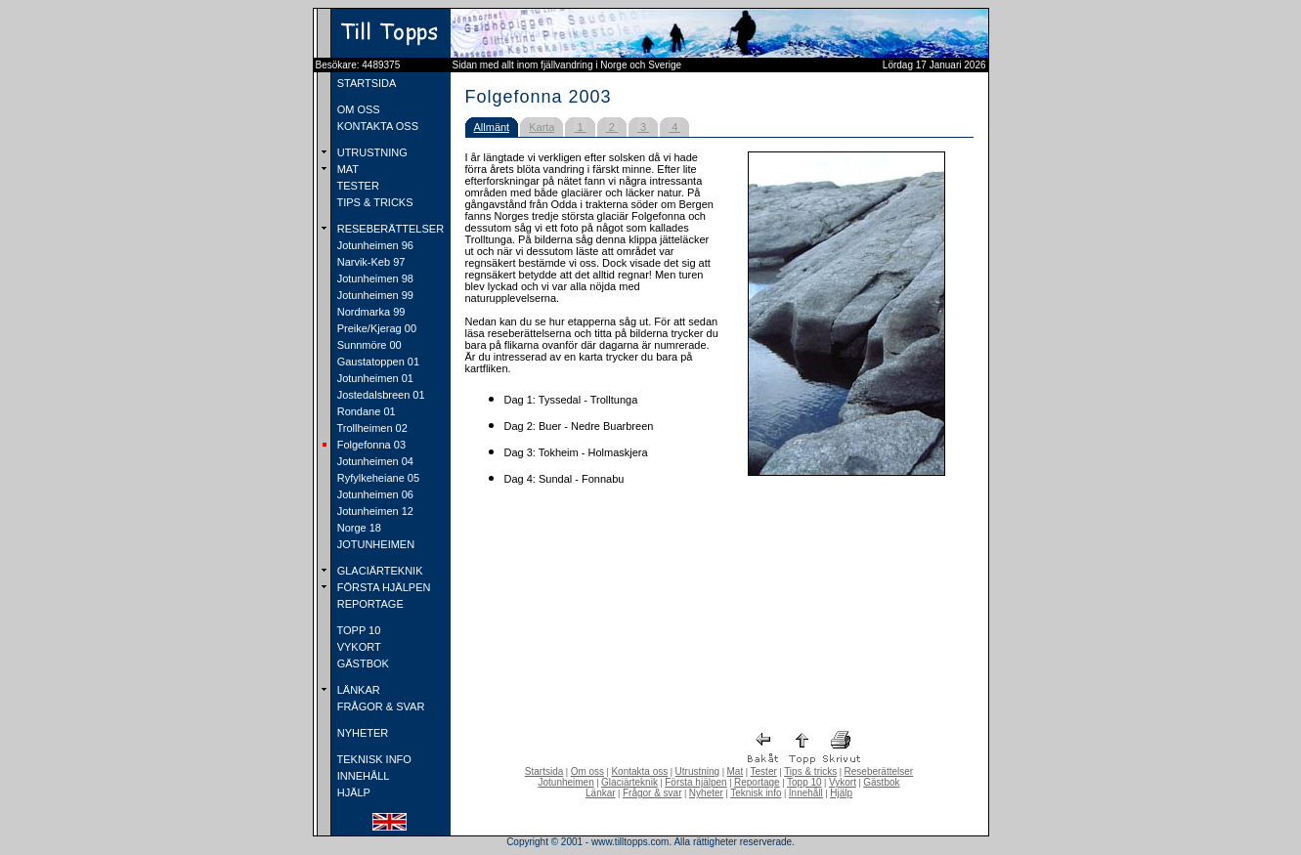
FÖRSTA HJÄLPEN (382, 587)
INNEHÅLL (362, 776)
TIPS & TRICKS (373, 202)
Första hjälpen (695, 782)
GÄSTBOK (361, 663)
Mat (735, 771)
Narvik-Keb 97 (370, 262)
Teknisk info (755, 793)
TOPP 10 (357, 630)
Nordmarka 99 (370, 312)
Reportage (757, 782)
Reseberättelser (879, 771)
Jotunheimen (565, 782)
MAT (346, 169)
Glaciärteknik (629, 782)
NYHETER (361, 733)
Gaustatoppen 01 (376, 361)
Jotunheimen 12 (373, 511)
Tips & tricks (810, 771)
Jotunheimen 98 (373, 278)
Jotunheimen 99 (373, 295)
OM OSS (357, 109)
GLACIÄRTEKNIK (378, 571)
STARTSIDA (365, 83)
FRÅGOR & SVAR (379, 706)
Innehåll (806, 793)
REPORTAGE (369, 604)
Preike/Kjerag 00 (375, 328)
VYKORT (357, 647)
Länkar (600, 793)
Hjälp (841, 793)
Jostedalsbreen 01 (379, 395)
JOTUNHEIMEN (374, 544)
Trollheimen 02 (371, 428)
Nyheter (706, 793)
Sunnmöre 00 (368, 345)
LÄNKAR (357, 690)
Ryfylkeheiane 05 (376, 478)
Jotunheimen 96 (373, 245)
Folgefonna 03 (370, 444)
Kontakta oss (639, 771)
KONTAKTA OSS (376, 126)
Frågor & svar (652, 793)
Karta (541, 127)
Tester (764, 771)
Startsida (544, 771)
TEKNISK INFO (373, 759)
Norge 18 (357, 528)
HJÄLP (352, 792)
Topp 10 (804, 782)
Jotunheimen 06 (373, 494)
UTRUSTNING (371, 152)
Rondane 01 (365, 411)
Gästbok (881, 782)
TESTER (356, 186)
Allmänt (492, 127)
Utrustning (697, 771)
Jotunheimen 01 (373, 378)
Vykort (842, 782)
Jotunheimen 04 (373, 461)
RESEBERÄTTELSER (389, 229)
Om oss (587, 771)
